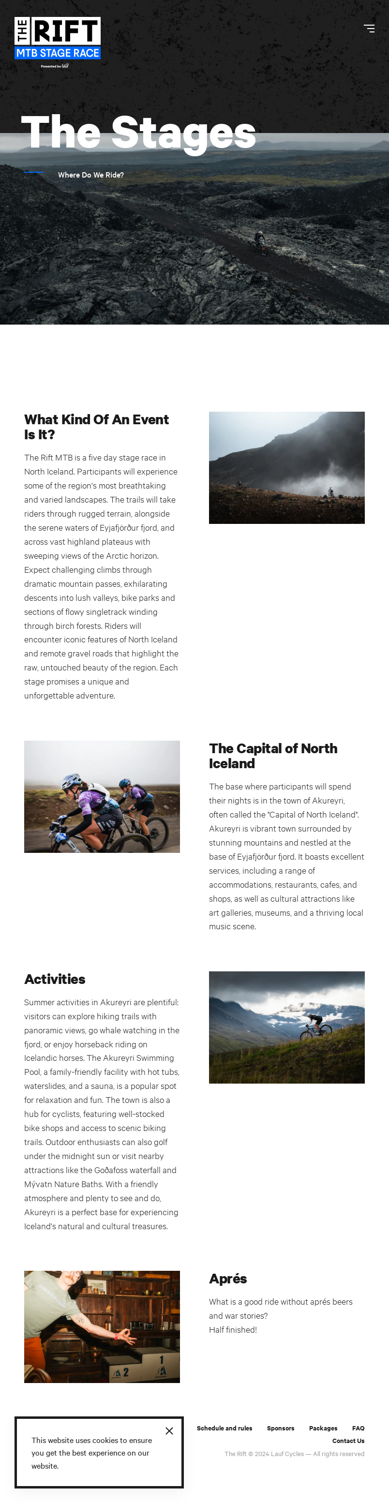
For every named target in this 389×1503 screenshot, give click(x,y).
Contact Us (348, 1440)
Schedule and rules (225, 1427)
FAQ (358, 1427)
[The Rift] (58, 42)
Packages (323, 1427)
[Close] (169, 1431)
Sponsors (281, 1427)
